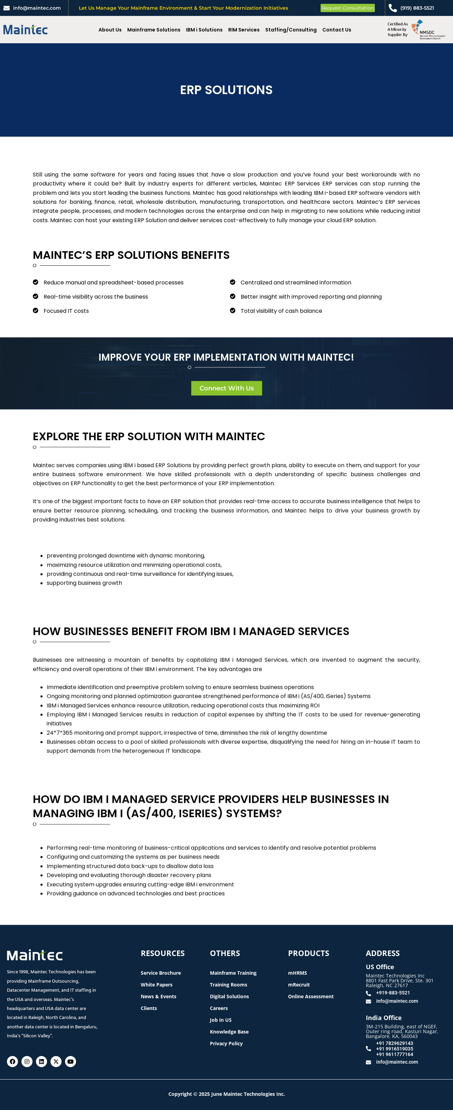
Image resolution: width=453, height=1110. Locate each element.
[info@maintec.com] (6, 8)
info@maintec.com (37, 8)
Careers (219, 1008)
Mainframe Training (233, 973)
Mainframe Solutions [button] (154, 29)
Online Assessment (311, 996)
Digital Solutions (229, 996)
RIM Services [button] (244, 29)
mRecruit (299, 984)
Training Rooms (228, 984)
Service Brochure (161, 973)
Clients (149, 1008)
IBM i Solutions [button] (204, 29)
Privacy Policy (226, 1043)
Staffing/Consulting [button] (291, 29)
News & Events (158, 996)
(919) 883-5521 (417, 8)
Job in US (221, 1020)
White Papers (157, 984)
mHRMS (297, 973)
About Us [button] (110, 29)
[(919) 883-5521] (393, 8)
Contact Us (336, 29)
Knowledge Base (229, 1031)
